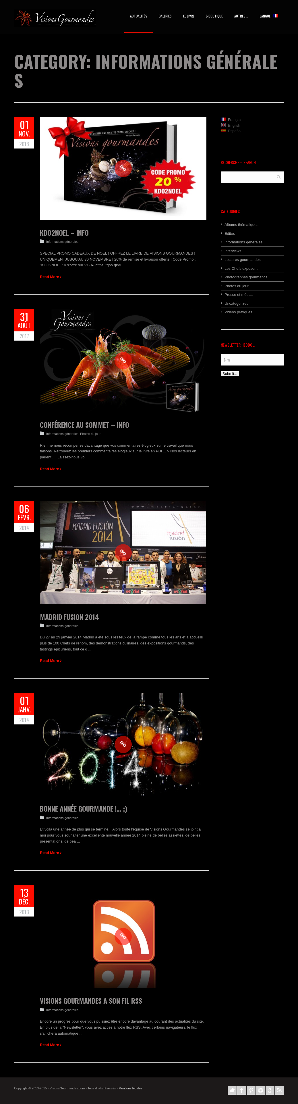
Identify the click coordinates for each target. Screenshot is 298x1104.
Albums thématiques (241, 224)
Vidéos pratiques (238, 312)
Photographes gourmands (246, 277)
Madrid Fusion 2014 (69, 616)
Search (278, 176)
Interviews (233, 251)
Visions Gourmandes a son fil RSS (91, 1000)
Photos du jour (90, 433)
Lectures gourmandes (243, 259)
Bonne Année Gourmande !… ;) (83, 808)
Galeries (165, 15)
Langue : (269, 15)
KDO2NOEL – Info (64, 232)
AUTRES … (241, 15)
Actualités (138, 15)
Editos (230, 233)
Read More (49, 277)
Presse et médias (239, 294)
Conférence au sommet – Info (84, 424)
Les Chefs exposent (241, 268)
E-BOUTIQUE (214, 15)
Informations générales (62, 241)
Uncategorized (237, 303)
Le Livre (188, 15)
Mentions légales (130, 1088)
